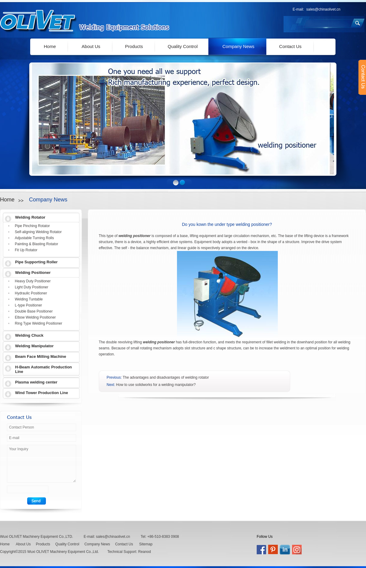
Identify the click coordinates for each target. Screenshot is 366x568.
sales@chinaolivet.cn (323, 9)
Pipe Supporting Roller (36, 262)
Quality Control (182, 46)
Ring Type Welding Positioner (38, 323)
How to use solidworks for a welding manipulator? (155, 385)
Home (50, 46)
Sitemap (145, 544)
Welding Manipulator (34, 346)
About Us (91, 46)
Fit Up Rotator (26, 250)
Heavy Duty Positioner (33, 281)
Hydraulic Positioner (31, 293)
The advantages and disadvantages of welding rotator (166, 377)
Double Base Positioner (34, 311)
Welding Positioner (33, 272)
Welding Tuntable (29, 299)
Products (134, 46)
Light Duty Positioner (31, 287)
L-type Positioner (28, 305)
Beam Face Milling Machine (40, 356)
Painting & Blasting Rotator (36, 244)
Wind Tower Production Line (41, 392)
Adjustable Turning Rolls (34, 238)
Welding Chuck (29, 335)
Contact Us (290, 46)
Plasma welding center (36, 382)
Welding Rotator (30, 217)
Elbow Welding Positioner (35, 317)
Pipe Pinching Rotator (32, 226)
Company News (238, 46)
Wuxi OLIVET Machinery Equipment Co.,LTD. (36, 536)
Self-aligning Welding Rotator (38, 232)
